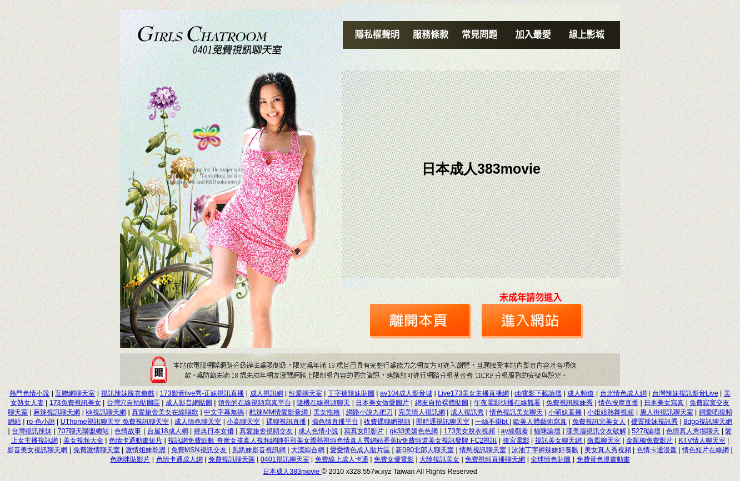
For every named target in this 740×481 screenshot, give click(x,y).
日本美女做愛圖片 (382, 403)
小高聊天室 (243, 422)
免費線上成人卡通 (341, 459)
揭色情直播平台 (335, 422)
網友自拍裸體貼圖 (441, 403)
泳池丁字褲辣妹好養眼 (545, 450)
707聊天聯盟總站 (83, 431)
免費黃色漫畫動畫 (603, 459)
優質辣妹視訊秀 (654, 422)
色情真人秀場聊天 (692, 431)
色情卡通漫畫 (657, 450)
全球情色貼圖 (551, 459)
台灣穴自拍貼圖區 (133, 403)
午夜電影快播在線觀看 (507, 403)
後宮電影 (516, 440)
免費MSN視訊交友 (199, 450)
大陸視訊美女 (439, 459)
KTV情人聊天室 (701, 440)
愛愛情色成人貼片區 (360, 450)
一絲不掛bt (492, 422)
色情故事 (127, 431)
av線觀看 (514, 431)
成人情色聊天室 (197, 422)
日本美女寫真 (664, 403)
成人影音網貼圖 (189, 403)
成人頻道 (580, 393)
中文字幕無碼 (224, 412)
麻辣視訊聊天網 (56, 412)
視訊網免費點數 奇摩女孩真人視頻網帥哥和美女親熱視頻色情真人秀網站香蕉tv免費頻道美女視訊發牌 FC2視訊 (332, 440)
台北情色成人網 (623, 393)
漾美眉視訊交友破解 (596, 431)
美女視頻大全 (83, 440)
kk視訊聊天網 (106, 412)
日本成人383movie (292, 471)
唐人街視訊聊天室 (666, 412)
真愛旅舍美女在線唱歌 (165, 412)
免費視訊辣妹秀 (569, 403)
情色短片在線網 (705, 450)
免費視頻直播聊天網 (495, 459)
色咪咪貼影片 (130, 459)
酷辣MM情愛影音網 (279, 412)
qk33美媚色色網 (413, 431)
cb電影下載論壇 (538, 393)
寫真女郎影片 (364, 431)
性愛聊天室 (305, 393)
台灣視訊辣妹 (32, 431)
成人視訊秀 (467, 412)
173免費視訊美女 (75, 403)
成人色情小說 (318, 431)
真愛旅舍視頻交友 (266, 431)
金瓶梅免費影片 (649, 440)
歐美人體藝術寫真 (540, 422)
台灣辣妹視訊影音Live (685, 393)
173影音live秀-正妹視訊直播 (202, 393)
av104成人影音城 (406, 393)
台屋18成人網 (167, 431)
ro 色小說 (41, 422)
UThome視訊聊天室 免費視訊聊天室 (115, 422)
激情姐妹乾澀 (146, 450)
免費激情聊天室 (96, 450)
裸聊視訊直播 (286, 422)
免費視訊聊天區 (231, 459)
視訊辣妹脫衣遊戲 (127, 393)
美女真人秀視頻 (607, 450)
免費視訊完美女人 (599, 422)
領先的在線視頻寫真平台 (254, 403)
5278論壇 (646, 431)
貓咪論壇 (547, 431)
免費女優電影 (394, 459)
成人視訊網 (266, 393)
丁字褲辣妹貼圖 (351, 393)
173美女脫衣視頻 (470, 431)
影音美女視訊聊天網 (37, 450)
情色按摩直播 (618, 403)
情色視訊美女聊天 (516, 412)
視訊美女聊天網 (559, 440)
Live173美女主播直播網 (473, 393)
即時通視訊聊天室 (442, 422)
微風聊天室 (604, 440)
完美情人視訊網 (421, 412)
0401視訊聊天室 (285, 459)
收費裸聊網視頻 (387, 422)
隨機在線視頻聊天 (323, 403)
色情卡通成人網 (179, 459)
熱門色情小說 (29, 393)
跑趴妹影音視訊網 (259, 450)
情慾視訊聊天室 (482, 450)
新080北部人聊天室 (425, 450)
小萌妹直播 (565, 412)
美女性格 (326, 412)
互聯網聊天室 (75, 393)
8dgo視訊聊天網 (707, 422)
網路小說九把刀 (369, 412)
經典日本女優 (214, 431)
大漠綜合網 (307, 450)
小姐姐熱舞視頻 (610, 412)
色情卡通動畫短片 (135, 440)
